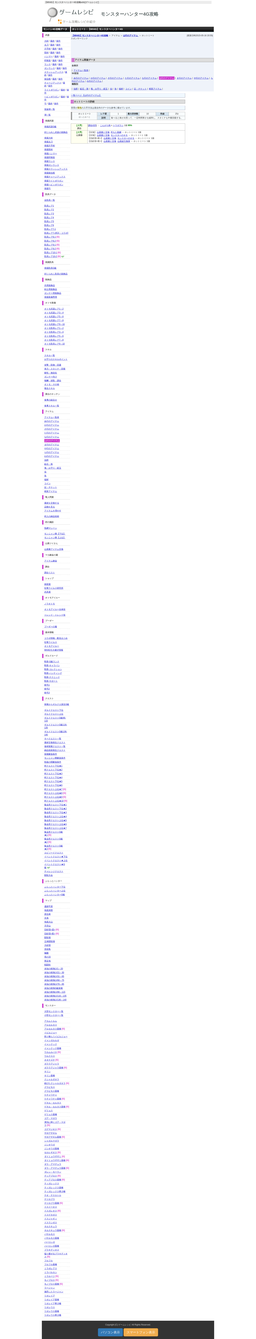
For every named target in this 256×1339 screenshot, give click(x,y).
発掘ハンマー (50, 153)
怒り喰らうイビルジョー (56, 1036)
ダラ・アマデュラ (52, 1164)
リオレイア (49, 1296)
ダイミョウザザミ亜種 (54, 1160)
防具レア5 (49, 221)
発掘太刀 (48, 142)
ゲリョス (48, 1110)
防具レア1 (49, 206)
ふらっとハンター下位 (54, 887)
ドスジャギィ (50, 1218)
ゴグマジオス (50, 1129)
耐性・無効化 (50, 373)
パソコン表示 (110, 1332)
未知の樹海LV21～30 (54, 972)
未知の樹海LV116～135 (55, 996)
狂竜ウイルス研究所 (53, 588)
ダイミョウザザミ (52, 1156)
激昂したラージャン (53, 1291)
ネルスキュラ (50, 1226)
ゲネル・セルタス (52, 1103)
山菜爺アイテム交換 (53, 549)
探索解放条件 (50, 754)
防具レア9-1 (50, 245)
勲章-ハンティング (53, 673)
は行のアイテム (130, 35)
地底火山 (48, 922)
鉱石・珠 (84, 89)
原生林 (47, 914)
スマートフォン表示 (141, 1332)
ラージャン (49, 1288)
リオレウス (49, 1307)
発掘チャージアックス (54, 177)
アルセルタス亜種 (52, 1029)
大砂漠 (47, 945)
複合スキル (49, 388)
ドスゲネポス (50, 1215)
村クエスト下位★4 (53, 777)
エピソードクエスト (53, 853)
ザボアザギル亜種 (52, 1137)
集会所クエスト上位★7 (55, 828)
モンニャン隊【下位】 (54, 534)
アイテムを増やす (52, 510)
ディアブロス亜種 (52, 1179)
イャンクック (50, 1044)
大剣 (46, 41)
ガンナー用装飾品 (52, 293)
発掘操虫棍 (49, 173)
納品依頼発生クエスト (54, 750)
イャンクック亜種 (52, 1048)
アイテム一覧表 (80, 70)
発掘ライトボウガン (53, 181)
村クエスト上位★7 (53, 789)
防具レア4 (49, 217)
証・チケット (140, 89)
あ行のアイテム (80, 78)
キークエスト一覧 (52, 738)
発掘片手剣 (49, 145)
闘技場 (47, 937)
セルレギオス (50, 1152)
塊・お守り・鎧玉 (99, 89)
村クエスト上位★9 (53, 797)
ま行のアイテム (184, 78)
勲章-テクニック (52, 677)
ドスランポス (50, 1222)
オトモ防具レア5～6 (53, 336)
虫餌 (75, 89)
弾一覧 (47, 115)
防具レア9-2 (50, 248)
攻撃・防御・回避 (52, 365)
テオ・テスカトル (52, 1195)
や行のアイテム (201, 78)
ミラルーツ (49, 1276)
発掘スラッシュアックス (56, 169)
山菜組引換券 (123, 141)
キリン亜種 (49, 1075)
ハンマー (48, 56)
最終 (52, 41)
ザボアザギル (50, 1133)
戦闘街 (47, 965)
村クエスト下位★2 (53, 770)
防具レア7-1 (50, 229)
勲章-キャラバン (52, 665)
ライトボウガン (51, 90)
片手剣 (47, 48)
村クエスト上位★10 (53, 801)
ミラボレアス (50, 1268)
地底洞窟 (48, 910)
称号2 (47, 689)
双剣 (46, 52)
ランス (47, 64)
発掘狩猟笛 (49, 157)
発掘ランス (49, 161)
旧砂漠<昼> (49, 929)
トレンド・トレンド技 (54, 615)
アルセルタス (50, 1025)
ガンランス (49, 68)
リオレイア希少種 (52, 1303)
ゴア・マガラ (50, 1118)
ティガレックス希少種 (54, 1191)
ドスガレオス (50, 1211)
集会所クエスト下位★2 (55, 808)
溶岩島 (47, 949)
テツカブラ (49, 1199)
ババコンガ (49, 1242)
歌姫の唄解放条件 (52, 762)
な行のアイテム (149, 78)
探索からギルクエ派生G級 (56, 704)
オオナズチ (49, 1060)
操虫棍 (47, 79)
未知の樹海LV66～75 (54, 980)
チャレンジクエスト (53, 871)
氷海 (46, 918)
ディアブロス (50, 1176)
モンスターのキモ (119, 135)
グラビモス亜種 (51, 1091)
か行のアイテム (98, 78)
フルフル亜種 (50, 1264)
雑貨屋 (47, 584)
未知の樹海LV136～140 (55, 1000)
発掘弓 (47, 188)
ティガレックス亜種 (53, 1187)
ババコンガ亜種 (51, 1246)
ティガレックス (51, 1183)
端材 (121, 89)
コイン (128, 89)
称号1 (47, 685)
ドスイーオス (50, 1207)
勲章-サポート (51, 681)
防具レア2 (49, 209)
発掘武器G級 (50, 126)
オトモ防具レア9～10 (54, 344)
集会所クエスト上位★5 (55, 820)
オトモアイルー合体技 (54, 609)
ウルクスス (49, 1056)
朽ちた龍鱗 (116, 132)
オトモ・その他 (51, 384)
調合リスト (49, 572)
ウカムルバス (50, 1052)
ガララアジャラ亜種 (53, 1067)
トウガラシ (118, 125)
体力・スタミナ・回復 (54, 369)
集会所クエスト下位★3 (55, 812)
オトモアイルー (51, 646)
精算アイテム (155, 89)
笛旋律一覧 (49, 109)
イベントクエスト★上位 (56, 860)
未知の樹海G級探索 (53, 988)
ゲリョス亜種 (50, 1114)
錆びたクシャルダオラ (54, 1083)
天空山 (47, 925)
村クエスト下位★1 (53, 766)
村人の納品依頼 (51, 516)
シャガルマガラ (51, 1141)
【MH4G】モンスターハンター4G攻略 (90, 35)
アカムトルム (50, 1021)
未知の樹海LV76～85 (54, 984)
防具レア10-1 (50, 252)
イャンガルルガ (51, 1040)
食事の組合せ (50, 400)
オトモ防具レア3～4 (53, 332)
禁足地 (47, 961)
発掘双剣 (48, 149)
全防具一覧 (49, 200)
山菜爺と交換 (103, 132)
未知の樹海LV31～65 (54, 976)
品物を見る (49, 507)
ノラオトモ (49, 603)
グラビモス (49, 1087)
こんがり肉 (105, 125)
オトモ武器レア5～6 (53, 316)
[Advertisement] (142, 48)
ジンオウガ (49, 1144)
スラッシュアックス (53, 72)
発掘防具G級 (50, 268)
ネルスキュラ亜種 (52, 1230)
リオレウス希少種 (52, 1315)
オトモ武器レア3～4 (53, 312)
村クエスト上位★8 (53, 793)
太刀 (46, 45)
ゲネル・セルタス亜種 (54, 1106)
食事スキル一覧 (51, 405)
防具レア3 (49, 213)
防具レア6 (49, 225)
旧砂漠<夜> (49, 933)
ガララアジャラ (51, 1064)
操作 (58, 41)
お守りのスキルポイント (56, 359)
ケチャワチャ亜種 (52, 1099)
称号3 (47, 692)
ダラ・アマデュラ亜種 (54, 1168)
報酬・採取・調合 (52, 380)
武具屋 (47, 592)
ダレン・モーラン (52, 1172)
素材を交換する (51, 503)
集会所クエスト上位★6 (55, 824)
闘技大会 (48, 875)
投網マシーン (50, 528)
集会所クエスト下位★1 (55, 805)
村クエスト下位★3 (53, 773)
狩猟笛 (47, 60)
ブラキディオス (51, 1250)
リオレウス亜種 (51, 1311)
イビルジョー (50, 1032)
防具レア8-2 (50, 241)
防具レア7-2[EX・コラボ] (56, 233)
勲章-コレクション (53, 669)
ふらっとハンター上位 (54, 891)
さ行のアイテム (115, 78)
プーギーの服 (50, 626)
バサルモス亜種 (51, 1238)
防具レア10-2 (50, 256)
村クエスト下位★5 (53, 781)
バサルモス (49, 1234)
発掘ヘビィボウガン (53, 184)
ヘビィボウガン (51, 96)
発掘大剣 (48, 138)
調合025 (92, 125)
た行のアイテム (132, 78)
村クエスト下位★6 (53, 785)
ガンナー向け (50, 376)
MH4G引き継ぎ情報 (53, 650)
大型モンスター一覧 (53, 1011)
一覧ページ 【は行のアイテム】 (86, 95)
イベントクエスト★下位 (56, 856)
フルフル (48, 1260)
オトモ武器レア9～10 (54, 324)
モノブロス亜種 (51, 1284)
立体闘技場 (49, 941)
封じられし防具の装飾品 (56, 274)
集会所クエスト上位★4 (55, 816)
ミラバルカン (50, 1272)
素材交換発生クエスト (54, 742)
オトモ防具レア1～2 (53, 328)
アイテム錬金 (50, 561)
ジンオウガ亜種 (51, 1148)
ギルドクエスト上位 (53, 714)
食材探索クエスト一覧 (54, 746)
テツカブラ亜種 (51, 1203)
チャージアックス (52, 83)
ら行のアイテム (51, 452)
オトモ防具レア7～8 (53, 340)
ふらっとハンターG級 (54, 894)
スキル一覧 (49, 355)
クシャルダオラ (51, 1079)
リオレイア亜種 (51, 1299)
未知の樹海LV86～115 (54, 992)
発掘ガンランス (51, 165)
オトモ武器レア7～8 (53, 320)
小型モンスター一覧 (53, 1015)
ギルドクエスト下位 (53, 710)
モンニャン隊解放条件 (54, 758)
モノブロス (49, 1280)
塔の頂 (47, 957)
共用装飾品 (49, 285)
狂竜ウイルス (50, 642)
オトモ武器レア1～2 (53, 309)
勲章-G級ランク (51, 661)
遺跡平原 (48, 906)
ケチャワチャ (50, 1095)
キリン (47, 1071)
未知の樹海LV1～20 (53, 968)
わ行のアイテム (94, 81)
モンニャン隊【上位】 (54, 537)
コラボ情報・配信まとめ (56, 638)
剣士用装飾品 (50, 289)
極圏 (46, 953)
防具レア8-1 (50, 237)
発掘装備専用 (50, 297)
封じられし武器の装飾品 (56, 132)
